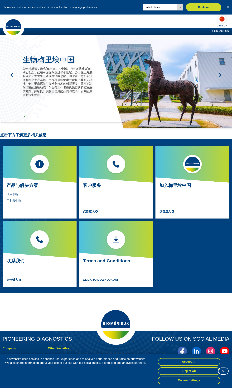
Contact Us (220, 31)
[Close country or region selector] (228, 7)
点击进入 (89, 212)
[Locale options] (163, 7)
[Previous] (11, 76)
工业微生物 (13, 201)
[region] (116, 371)
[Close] (223, 371)
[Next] (220, 76)
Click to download (99, 280)
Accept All (189, 361)
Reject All (189, 371)
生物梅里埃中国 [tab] (24, 117)
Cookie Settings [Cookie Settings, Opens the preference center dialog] (189, 380)
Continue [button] (203, 7)
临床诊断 (12, 194)
